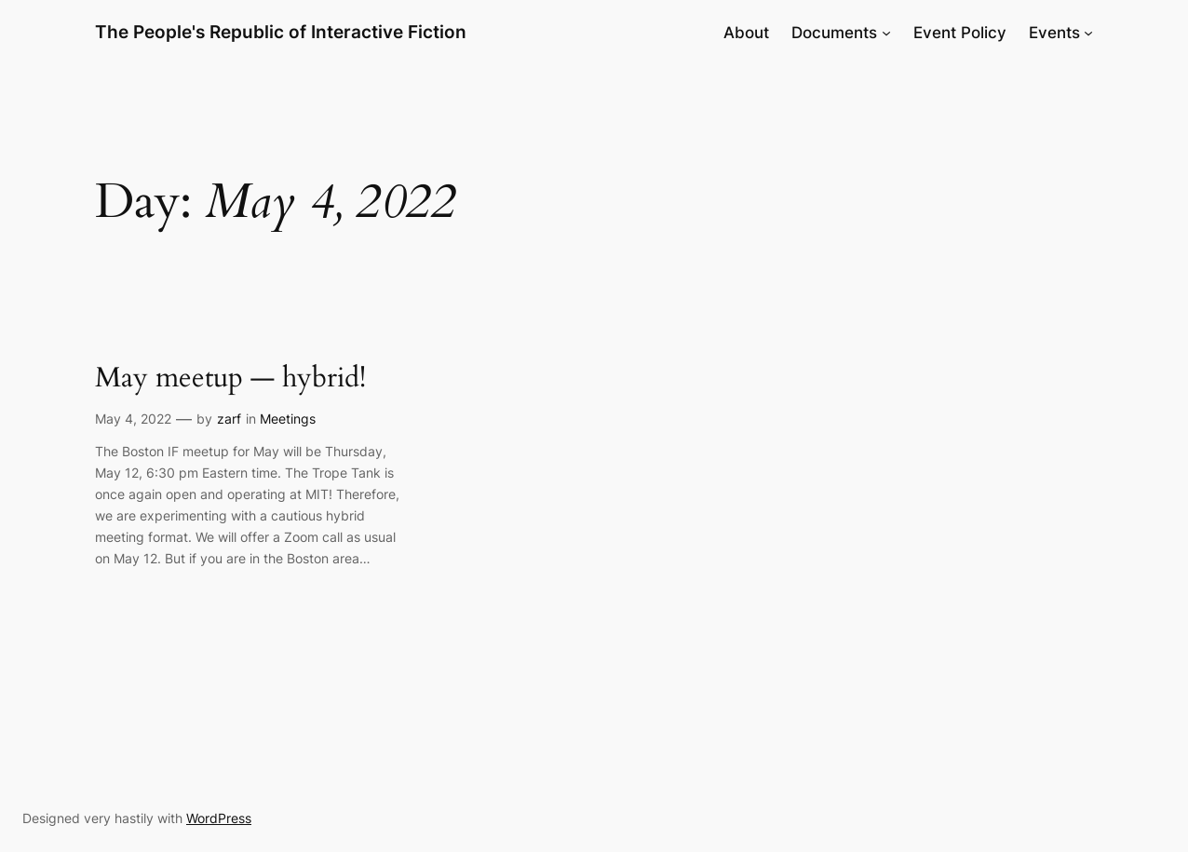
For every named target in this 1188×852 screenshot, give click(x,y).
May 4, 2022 (133, 418)
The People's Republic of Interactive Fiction (280, 31)
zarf (229, 418)
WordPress (218, 818)
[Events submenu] (1088, 32)
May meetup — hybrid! (230, 378)
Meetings (288, 418)
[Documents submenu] (886, 32)
